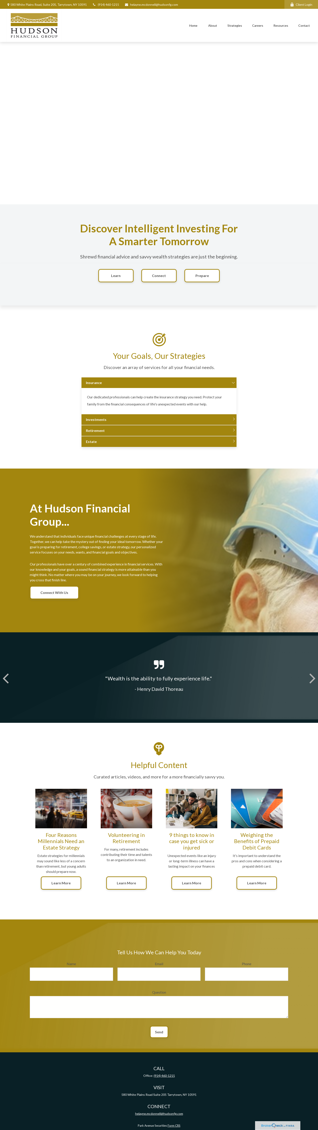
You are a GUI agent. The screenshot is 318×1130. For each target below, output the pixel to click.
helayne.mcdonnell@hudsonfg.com (151, 4)
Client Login (301, 4)
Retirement (95, 437)
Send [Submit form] (159, 1038)
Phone (246, 970)
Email (159, 970)
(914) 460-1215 (105, 4)
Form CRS (174, 1125)
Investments (96, 426)
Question (159, 998)
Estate (91, 448)
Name (71, 970)
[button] (193, 25)
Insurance (94, 389)
